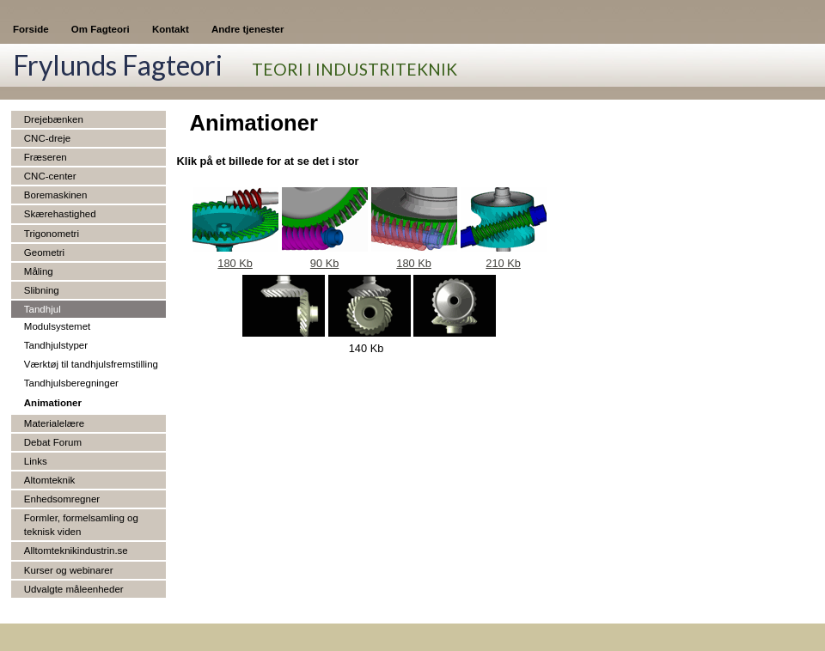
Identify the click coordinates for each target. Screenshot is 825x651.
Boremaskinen (56, 195)
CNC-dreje (47, 138)
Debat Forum (53, 442)
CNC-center (50, 176)
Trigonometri (51, 233)
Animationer (53, 403)
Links (35, 461)
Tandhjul (42, 309)
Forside (31, 29)
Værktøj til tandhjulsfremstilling (91, 364)
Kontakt (170, 29)
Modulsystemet (57, 326)
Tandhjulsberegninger (71, 383)
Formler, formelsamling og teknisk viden (81, 525)
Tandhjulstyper (56, 345)
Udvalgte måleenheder (74, 589)
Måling (38, 271)
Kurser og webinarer (68, 570)
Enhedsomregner (62, 499)
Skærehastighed (60, 214)
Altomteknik (50, 480)
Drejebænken (53, 119)
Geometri (44, 252)
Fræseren (45, 157)
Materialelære (54, 423)
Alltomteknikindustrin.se (76, 550)
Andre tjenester (247, 29)
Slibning (41, 290)
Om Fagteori (100, 29)
